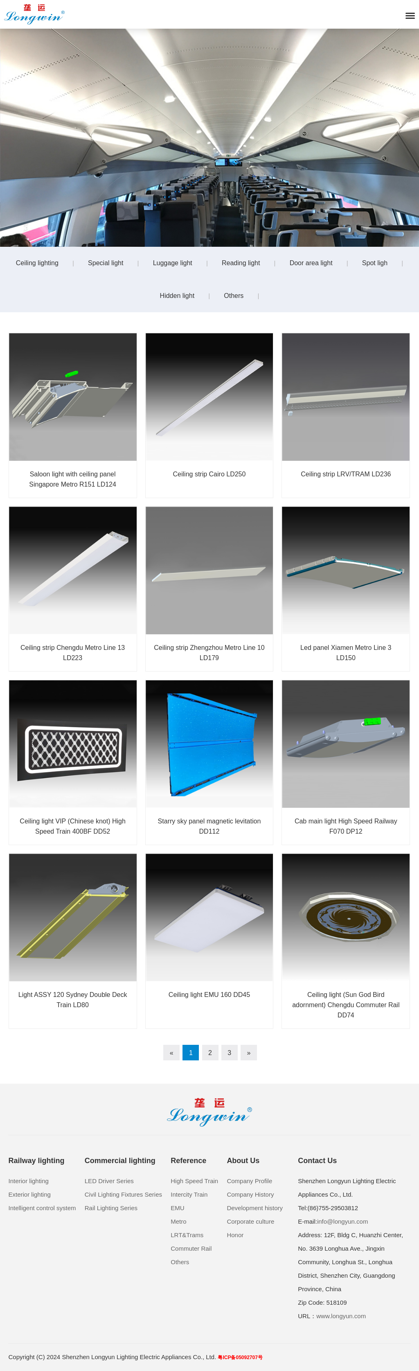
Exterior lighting (29, 1194)
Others (233, 295)
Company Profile (249, 1180)
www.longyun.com (341, 1315)
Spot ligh (374, 262)
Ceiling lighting (37, 262)
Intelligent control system (42, 1207)
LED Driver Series (109, 1180)
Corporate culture (250, 1221)
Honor (235, 1234)
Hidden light (177, 295)
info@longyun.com (342, 1221)
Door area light (311, 262)
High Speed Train (194, 1180)
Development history (255, 1207)
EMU (177, 1207)
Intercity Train (189, 1194)
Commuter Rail (191, 1248)
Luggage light (172, 262)
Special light (105, 262)
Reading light (241, 262)
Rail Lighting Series (111, 1207)
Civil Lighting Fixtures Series (123, 1194)
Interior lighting (28, 1180)
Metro (178, 1221)
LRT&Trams (187, 1234)
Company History (250, 1194)
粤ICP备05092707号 (240, 1357)
